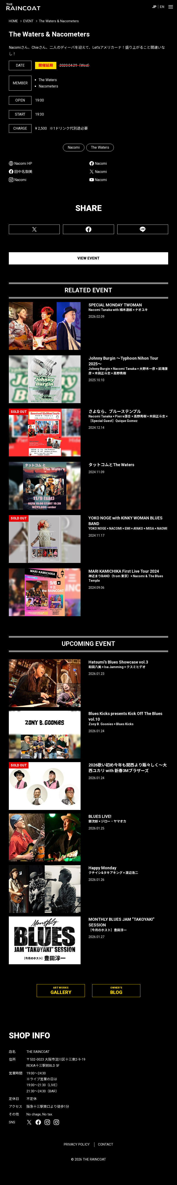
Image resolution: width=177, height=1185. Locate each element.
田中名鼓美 (23, 172)
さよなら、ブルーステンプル (128, 416)
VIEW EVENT (88, 258)
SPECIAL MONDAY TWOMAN (128, 307)
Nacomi (74, 147)
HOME (13, 21)
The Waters (100, 147)
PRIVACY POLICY (77, 1144)
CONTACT (105, 1144)
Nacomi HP (23, 163)
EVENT (28, 21)
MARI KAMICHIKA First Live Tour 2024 (128, 576)
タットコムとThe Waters (111, 464)
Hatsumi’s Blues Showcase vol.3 (128, 664)
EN (162, 7)
